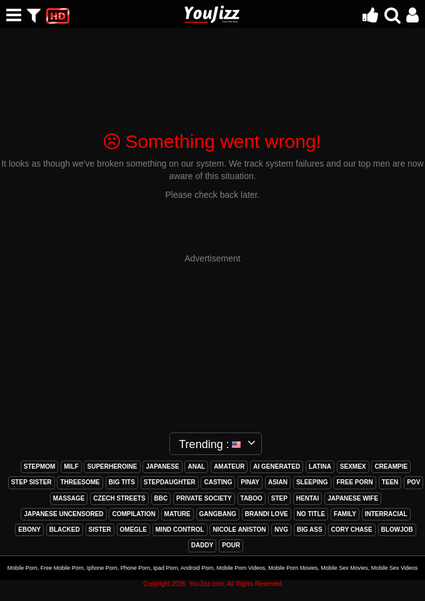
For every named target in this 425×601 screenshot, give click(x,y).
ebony (29, 529)
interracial (386, 514)
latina (320, 466)
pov (413, 482)
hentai (307, 498)
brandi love (266, 514)
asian (278, 482)
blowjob (397, 529)
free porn (354, 482)
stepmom (40, 466)
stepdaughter (170, 482)
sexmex (353, 466)
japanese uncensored (63, 514)
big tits (122, 482)
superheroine (112, 466)
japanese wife (353, 498)
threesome (79, 482)
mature (177, 514)
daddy (202, 545)
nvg (281, 529)
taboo (251, 498)
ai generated (276, 466)
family (345, 514)
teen (390, 482)
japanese (162, 466)
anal (196, 466)
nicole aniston (239, 529)
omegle (133, 529)
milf (71, 466)
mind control (180, 529)
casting (218, 482)
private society (204, 498)
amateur (229, 466)
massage (69, 498)
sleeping (312, 482)
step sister (31, 482)
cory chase (351, 529)
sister (100, 529)
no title (311, 514)
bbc (161, 498)
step (279, 498)
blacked (64, 529)
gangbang (217, 514)
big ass (309, 529)
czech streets (119, 498)
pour (231, 545)
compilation (133, 514)
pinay (250, 482)
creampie (391, 466)
